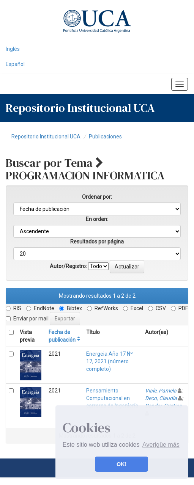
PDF (179, 308)
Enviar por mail (27, 318)
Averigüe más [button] (161, 444)
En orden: (97, 219)
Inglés (13, 49)
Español (15, 64)
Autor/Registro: (68, 266)
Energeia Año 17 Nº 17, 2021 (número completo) (109, 361)
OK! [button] (121, 464)
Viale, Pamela (161, 391)
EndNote (40, 308)
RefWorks (102, 308)
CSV (157, 308)
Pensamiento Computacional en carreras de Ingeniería (112, 398)
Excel (133, 308)
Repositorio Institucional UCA (45, 136)
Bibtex (70, 308)
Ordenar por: (97, 197)
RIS (13, 308)
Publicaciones (105, 136)
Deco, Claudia (161, 398)
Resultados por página (97, 242)
